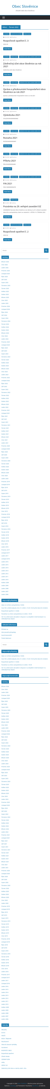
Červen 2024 (5, 324)
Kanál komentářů (6, 635)
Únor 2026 (4, 265)
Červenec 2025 (5, 285)
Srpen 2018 (4, 526)
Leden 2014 (4, 568)
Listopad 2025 (5, 273)
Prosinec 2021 (5, 410)
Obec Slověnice (25, 6)
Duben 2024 (5, 330)
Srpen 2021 (4, 422)
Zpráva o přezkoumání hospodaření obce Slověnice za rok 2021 (24, 90)
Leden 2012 (4, 573)
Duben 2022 (5, 401)
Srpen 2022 (4, 389)
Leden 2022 (4, 407)
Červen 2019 (5, 499)
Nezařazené (5, 1041)
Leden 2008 (4, 588)
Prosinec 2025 (5, 270)
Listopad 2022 (5, 380)
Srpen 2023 (4, 354)
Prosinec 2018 (5, 514)
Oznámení (6, 34)
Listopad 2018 (5, 517)
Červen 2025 (5, 288)
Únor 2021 (4, 440)
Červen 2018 (5, 532)
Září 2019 (4, 490)
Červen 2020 (5, 464)
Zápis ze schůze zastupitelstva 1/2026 (12, 605)
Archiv (3, 1032)
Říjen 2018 (4, 520)
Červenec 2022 (5, 392)
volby (3, 1062)
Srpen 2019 (4, 493)
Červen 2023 (5, 360)
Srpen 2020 (4, 458)
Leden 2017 (4, 556)
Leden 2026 (4, 268)
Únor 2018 (4, 544)
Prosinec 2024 (5, 306)
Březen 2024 (5, 333)
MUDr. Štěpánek (6, 1038)
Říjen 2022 (4, 383)
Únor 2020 (4, 475)
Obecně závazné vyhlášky (9, 1044)
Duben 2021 (5, 434)
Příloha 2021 (9, 160)
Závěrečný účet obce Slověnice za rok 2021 (22, 65)
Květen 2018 (5, 535)
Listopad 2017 (5, 553)
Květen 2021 (5, 431)
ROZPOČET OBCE (6, 1050)
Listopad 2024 (5, 309)
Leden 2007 (4, 591)
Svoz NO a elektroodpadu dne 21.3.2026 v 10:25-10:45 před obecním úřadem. (24, 608)
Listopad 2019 (5, 484)
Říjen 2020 (4, 452)
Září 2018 (4, 523)
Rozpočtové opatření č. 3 (16, 40)
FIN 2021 (7, 183)
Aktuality (4, 1029)
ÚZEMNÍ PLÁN (5, 1059)
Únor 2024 (4, 336)
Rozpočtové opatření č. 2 (16, 231)
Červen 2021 (5, 428)
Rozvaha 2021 (10, 137)
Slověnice (14, 37)
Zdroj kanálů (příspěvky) (8, 632)
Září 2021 (4, 419)
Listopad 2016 (5, 559)
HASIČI (3, 1035)
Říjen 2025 (4, 276)
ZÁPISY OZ (4, 1065)
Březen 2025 (5, 297)
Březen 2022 (5, 404)
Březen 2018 (5, 541)
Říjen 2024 (4, 312)
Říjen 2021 (4, 416)
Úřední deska (27, 34)
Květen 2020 (5, 467)
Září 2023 (4, 351)
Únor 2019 (4, 511)
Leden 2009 (4, 585)
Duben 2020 (5, 470)
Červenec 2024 (5, 321)
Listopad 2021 (5, 413)
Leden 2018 (4, 547)
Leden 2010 (4, 579)
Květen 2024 (5, 327)
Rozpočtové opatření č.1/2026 (10, 611)
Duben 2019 (5, 505)
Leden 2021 (4, 443)
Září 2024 (4, 315)
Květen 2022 (5, 398)
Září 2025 (4, 279)
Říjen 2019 (4, 487)
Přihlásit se (4, 629)
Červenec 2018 (5, 529)
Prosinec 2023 (5, 342)
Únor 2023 (4, 371)
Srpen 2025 (4, 282)
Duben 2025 (5, 294)
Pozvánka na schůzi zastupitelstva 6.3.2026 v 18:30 (16, 614)
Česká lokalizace (6, 638)
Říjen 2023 (4, 348)
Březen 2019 (5, 508)
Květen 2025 (5, 291)
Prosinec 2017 (5, 550)
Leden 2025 (4, 303)
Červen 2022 (5, 395)
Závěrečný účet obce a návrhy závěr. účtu (30, 56)
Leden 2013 (4, 571)
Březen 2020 (5, 472)
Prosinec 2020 (5, 446)
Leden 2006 (4, 594)
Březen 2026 (5, 262)
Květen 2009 (5, 582)
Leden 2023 (4, 374)
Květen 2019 (5, 502)
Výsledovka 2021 (11, 114)
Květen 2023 (5, 363)
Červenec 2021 (5, 425)
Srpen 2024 (4, 318)
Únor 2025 (4, 300)
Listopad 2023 (5, 345)
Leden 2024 (4, 339)
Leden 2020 (4, 478)
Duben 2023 (5, 366)
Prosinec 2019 (5, 481)
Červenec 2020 (5, 461)
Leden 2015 (4, 565)
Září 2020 (4, 455)
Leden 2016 (4, 562)
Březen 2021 (5, 437)
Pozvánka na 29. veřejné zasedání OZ (22, 206)
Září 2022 (4, 386)
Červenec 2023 (5, 357)
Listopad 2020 (5, 449)
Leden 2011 (4, 576)
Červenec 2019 (5, 496)
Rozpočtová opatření (16, 34)
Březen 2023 (5, 369)
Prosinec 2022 (5, 377)
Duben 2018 (5, 538)
